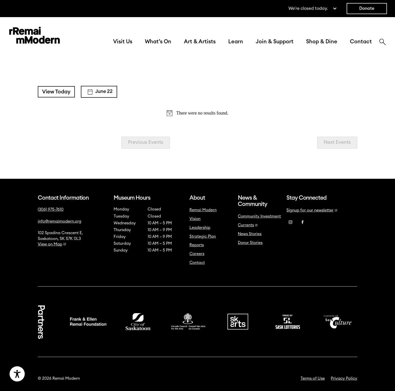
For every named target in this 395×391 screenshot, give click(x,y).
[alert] (197, 113)
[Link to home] (34, 36)
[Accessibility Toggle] (42, 373)
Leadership (199, 228)
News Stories (249, 234)
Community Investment (259, 216)
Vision (195, 219)
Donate (366, 8)
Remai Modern (203, 210)
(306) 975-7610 (50, 209)
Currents (248, 225)
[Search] (382, 43)
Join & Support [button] (274, 41)
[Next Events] (337, 143)
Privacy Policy (344, 378)
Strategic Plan (202, 236)
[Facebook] (303, 222)
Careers (196, 254)
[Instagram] (290, 222)
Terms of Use (313, 378)
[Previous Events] (145, 143)
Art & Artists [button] (200, 41)
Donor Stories (250, 243)
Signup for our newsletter (311, 210)
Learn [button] (235, 41)
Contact (361, 41)
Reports (196, 245)
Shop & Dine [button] (321, 41)
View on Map (52, 244)
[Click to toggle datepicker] (99, 92)
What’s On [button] (158, 41)
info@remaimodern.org (59, 221)
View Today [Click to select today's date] (56, 91)
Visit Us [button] (122, 41)
